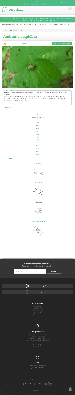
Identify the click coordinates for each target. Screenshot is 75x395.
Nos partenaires (37, 344)
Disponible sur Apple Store (40, 292)
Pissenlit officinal (37, 308)
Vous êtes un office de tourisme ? (37, 338)
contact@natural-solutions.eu (37, 369)
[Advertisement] (37, 250)
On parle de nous (37, 346)
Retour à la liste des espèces (62, 43)
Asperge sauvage (37, 310)
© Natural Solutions (37, 390)
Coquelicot (37, 313)
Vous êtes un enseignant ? (37, 336)
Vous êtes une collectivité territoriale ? (38, 340)
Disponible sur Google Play (40, 286)
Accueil (6, 30)
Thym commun (37, 315)
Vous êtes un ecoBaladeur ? (37, 335)
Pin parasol (37, 306)
